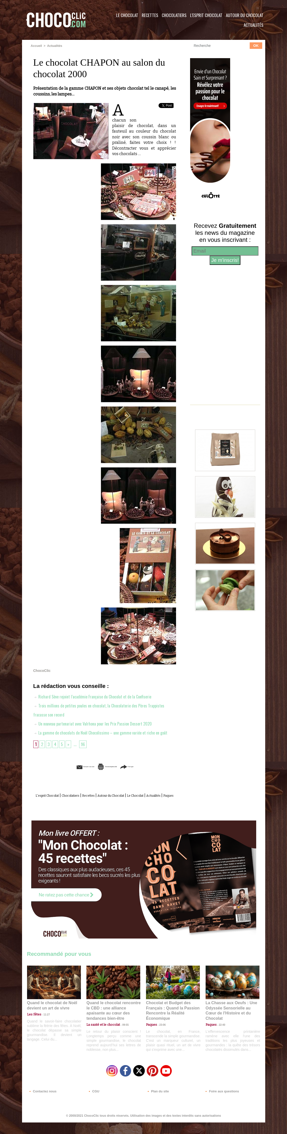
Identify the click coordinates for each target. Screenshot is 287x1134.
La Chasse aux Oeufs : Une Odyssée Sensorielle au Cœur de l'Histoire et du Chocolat (230, 1021)
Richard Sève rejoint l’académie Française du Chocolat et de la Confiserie (97, 696)
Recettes (150, 15)
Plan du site (158, 1103)
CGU (94, 1103)
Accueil (36, 46)
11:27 (44, 1028)
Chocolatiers (174, 15)
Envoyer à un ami (66, 775)
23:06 (160, 1038)
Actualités (253, 25)
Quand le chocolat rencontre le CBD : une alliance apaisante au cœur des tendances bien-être (112, 1021)
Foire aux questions (220, 1103)
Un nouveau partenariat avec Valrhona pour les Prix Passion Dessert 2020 (97, 723)
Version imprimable (112, 775)
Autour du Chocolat (244, 15)
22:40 (220, 1033)
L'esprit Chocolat (206, 15)
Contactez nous (42, 1103)
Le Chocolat (127, 15)
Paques (116, 809)
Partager (150, 775)
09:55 (121, 1033)
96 (84, 753)
